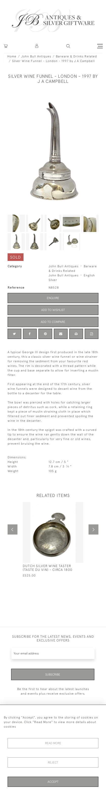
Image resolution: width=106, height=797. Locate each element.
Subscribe (52, 674)
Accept (53, 782)
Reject (53, 762)
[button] (37, 46)
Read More (53, 743)
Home (11, 56)
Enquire (53, 298)
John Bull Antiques (36, 56)
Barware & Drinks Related (76, 56)
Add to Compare (53, 322)
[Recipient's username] (53, 653)
